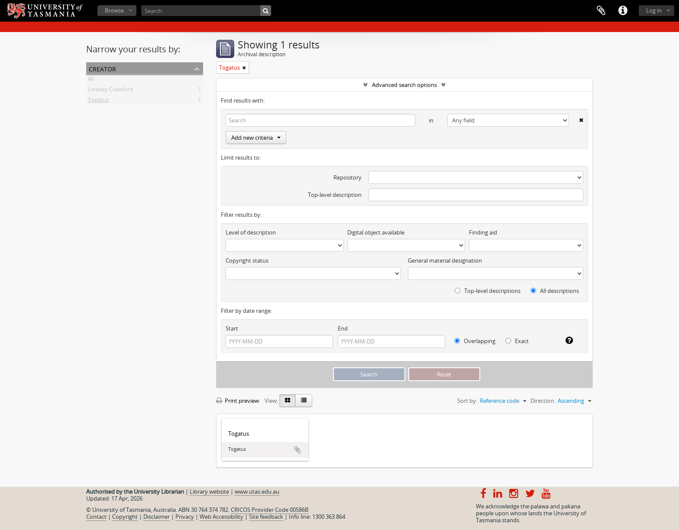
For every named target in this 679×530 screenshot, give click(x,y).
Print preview (237, 401)
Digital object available (375, 232)
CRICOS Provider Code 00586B (269, 510)
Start (232, 328)
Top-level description (335, 195)
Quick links (623, 11)
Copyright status (247, 260)
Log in (654, 10)
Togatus (98, 101)
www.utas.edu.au (257, 491)
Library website (209, 491)
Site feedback (266, 516)
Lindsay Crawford (110, 91)
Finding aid (483, 232)
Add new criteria (256, 137)
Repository (347, 177)
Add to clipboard (297, 450)
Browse (114, 10)
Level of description (251, 232)
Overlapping (474, 341)
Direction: (542, 401)
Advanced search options (404, 85)
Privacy (184, 516)
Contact (96, 516)
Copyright (125, 516)
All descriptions (554, 291)
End (343, 328)
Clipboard (601, 11)
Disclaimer (156, 516)
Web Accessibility (221, 516)
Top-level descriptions (488, 291)
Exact (517, 341)
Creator (102, 68)
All (91, 80)
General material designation (445, 260)
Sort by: (467, 401)
